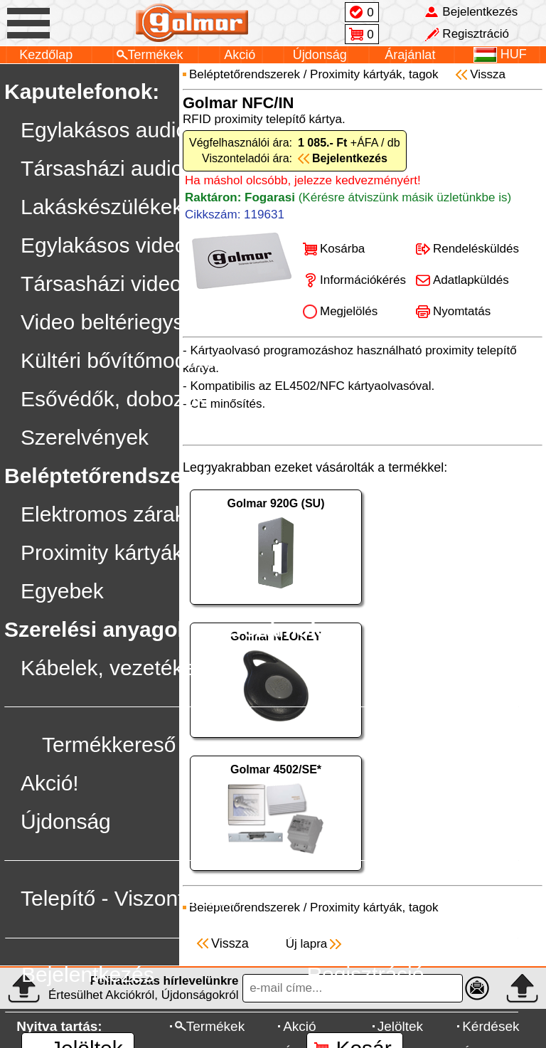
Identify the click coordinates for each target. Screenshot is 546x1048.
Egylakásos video (103, 245)
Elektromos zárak (103, 514)
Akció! (50, 783)
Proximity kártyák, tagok (134, 552)
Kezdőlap (46, 55)
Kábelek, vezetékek (113, 667)
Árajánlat (410, 55)
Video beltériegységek (125, 322)
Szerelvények (85, 437)
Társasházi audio (102, 168)
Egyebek (62, 591)
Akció (239, 55)
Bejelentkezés (87, 974)
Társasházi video (101, 283)
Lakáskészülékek (102, 206)
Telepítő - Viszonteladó (128, 898)
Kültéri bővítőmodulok (123, 360)
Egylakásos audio (104, 130)
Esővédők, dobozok (114, 399)
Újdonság (320, 55)
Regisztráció (365, 974)
